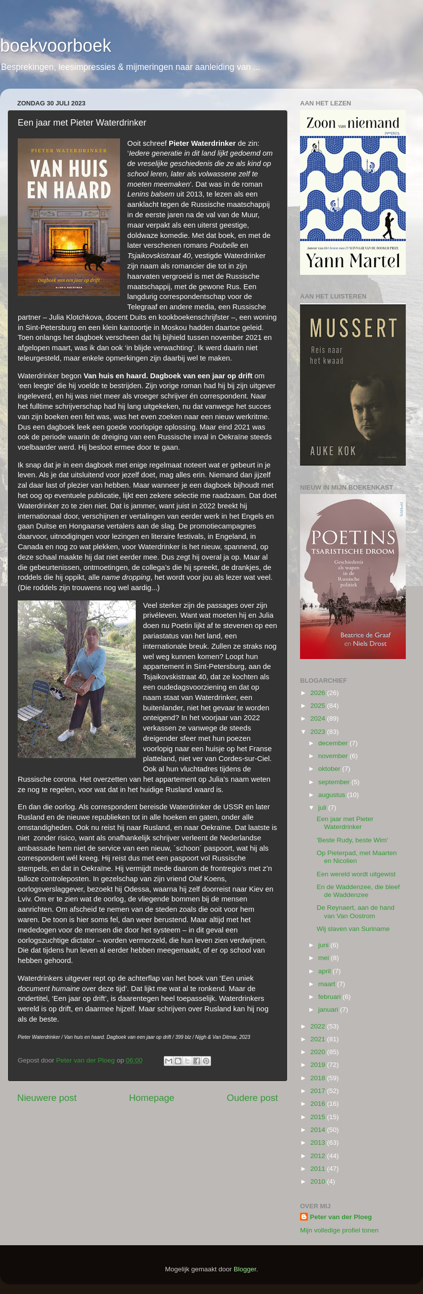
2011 (318, 1168)
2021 (318, 1039)
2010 (318, 1181)
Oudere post (252, 1098)
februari (330, 996)
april (325, 971)
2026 (318, 693)
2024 (318, 718)
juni (324, 945)
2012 (318, 1156)
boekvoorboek (55, 45)
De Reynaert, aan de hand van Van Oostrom (355, 911)
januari (329, 1009)
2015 (318, 1117)
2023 (318, 731)
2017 (318, 1091)
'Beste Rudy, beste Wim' (352, 840)
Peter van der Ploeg (341, 1217)
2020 (318, 1052)
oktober (330, 768)
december (334, 743)
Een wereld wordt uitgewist (356, 874)
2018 (318, 1078)
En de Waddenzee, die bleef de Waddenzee (358, 890)
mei (324, 958)
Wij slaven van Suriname (353, 928)
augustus (332, 794)
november (334, 756)
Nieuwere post (47, 1098)
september (335, 782)
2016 (318, 1103)
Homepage (151, 1098)
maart (327, 984)
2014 (318, 1129)
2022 (318, 1026)
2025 (318, 705)
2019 (318, 1064)
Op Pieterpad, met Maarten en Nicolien (357, 856)
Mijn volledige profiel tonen (339, 1230)
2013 (318, 1142)
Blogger (245, 1269)
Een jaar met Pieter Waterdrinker (345, 822)
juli (323, 807)
